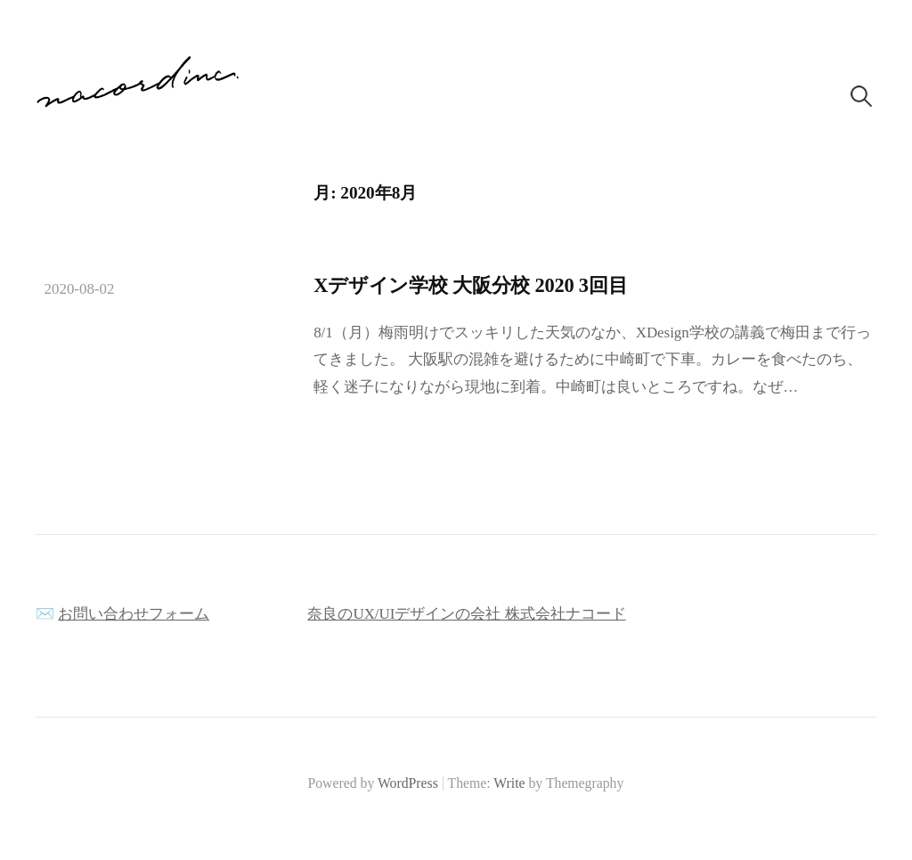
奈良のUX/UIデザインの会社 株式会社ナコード (466, 613)
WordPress (408, 783)
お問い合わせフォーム (133, 613)
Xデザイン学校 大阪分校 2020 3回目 (470, 285)
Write (509, 783)
